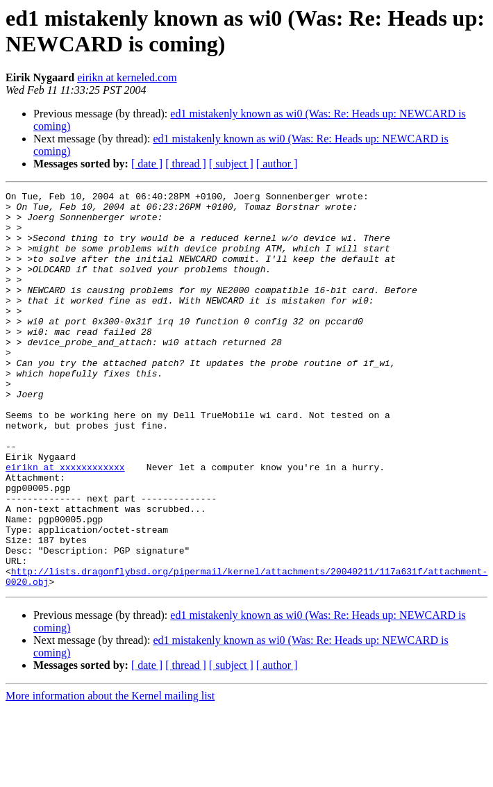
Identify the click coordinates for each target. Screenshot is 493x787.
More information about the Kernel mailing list (110, 775)
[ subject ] (231, 163)
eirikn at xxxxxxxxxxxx (65, 523)
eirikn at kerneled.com (127, 77)
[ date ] (146, 163)
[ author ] (277, 163)
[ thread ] (185, 163)
